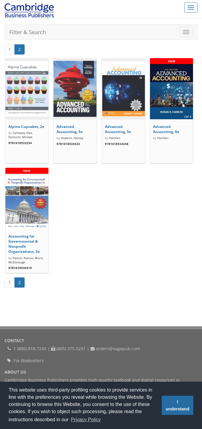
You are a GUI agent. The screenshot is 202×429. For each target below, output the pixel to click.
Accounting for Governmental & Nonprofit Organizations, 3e (24, 244)
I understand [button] (177, 405)
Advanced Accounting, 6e (166, 129)
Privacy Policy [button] (86, 419)
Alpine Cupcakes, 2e (26, 126)
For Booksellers (29, 360)
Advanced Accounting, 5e (70, 129)
